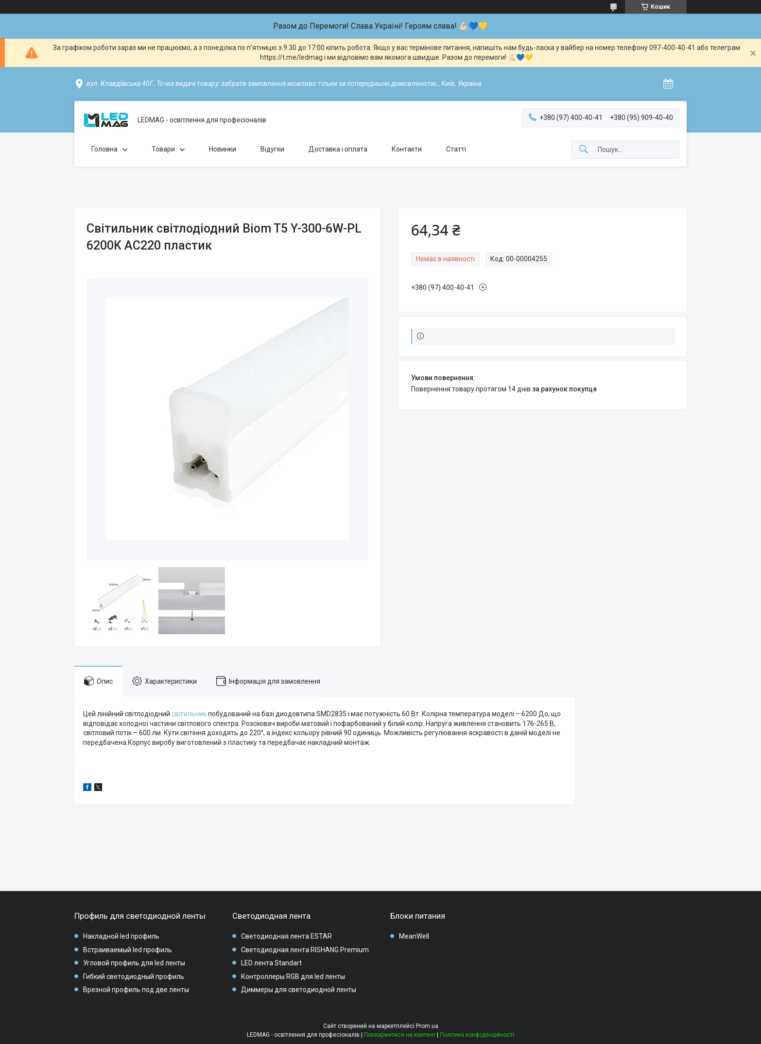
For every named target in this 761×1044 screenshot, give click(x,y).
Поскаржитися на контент (399, 1034)
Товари (163, 149)
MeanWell (414, 936)
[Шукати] (583, 149)
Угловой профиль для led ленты (134, 963)
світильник (189, 714)
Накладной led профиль (121, 936)
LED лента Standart (271, 963)
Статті (456, 149)
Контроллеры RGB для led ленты (293, 976)
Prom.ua (427, 1026)
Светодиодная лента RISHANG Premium (305, 950)
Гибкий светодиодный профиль (133, 976)
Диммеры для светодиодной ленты (298, 989)
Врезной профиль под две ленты (136, 989)
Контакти (407, 149)
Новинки (222, 149)
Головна (104, 149)
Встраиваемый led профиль (127, 950)
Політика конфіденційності (477, 1034)
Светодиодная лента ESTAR (286, 936)
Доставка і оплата (338, 149)
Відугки (272, 149)
